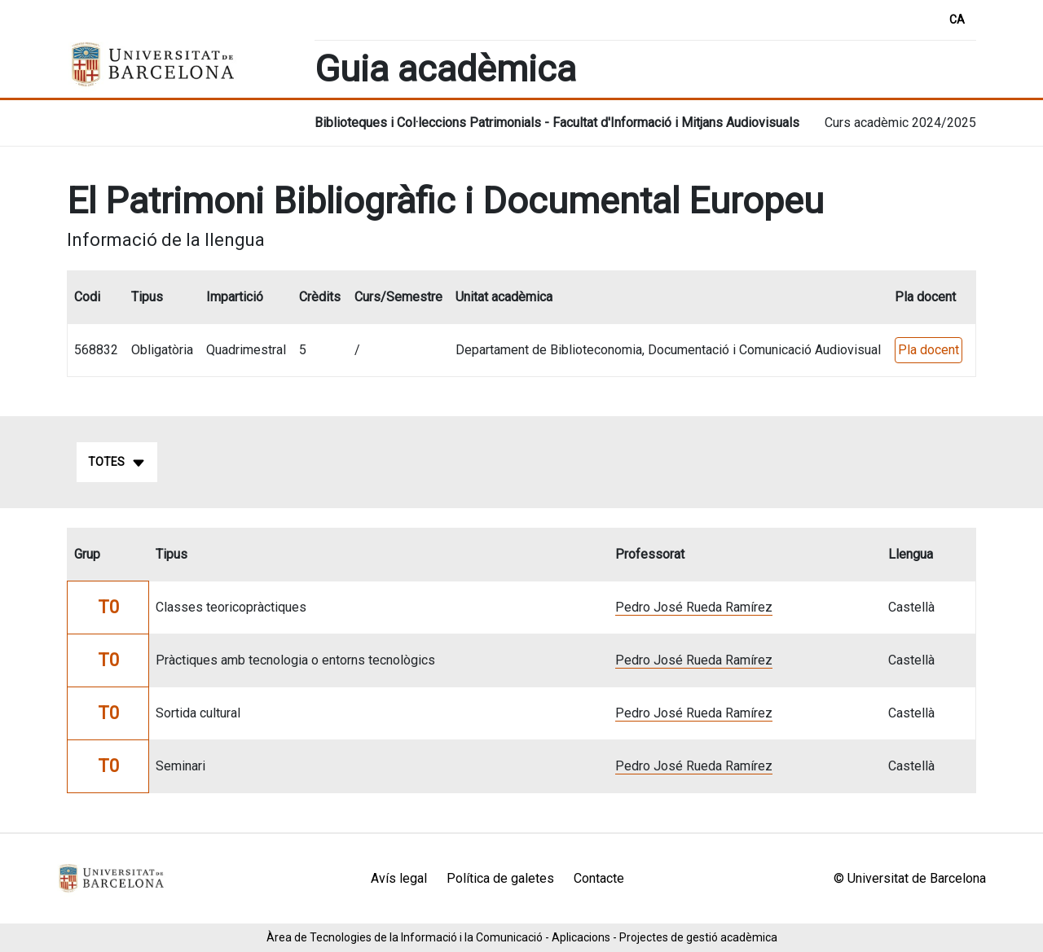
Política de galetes (500, 878)
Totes (117, 462)
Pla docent (928, 350)
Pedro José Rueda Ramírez (693, 607)
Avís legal (399, 878)
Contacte (599, 878)
